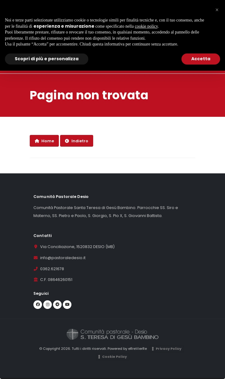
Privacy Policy (168, 348)
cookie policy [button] (146, 26)
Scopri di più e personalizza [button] (46, 59)
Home (44, 141)
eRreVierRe (137, 348)
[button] (217, 10)
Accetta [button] (200, 59)
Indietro (76, 141)
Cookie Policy (114, 356)
